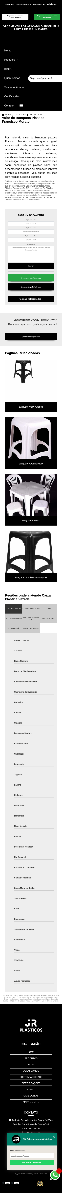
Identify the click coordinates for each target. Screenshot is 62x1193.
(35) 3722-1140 (31, 1132)
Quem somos (12, 78)
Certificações (12, 96)
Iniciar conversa (31, 1162)
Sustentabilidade (14, 87)
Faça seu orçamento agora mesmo (15, 17)
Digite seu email (31, 228)
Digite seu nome (31, 220)
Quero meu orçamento (31, 336)
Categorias (20, 115)
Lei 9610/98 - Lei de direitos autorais (45, 1001)
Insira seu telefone (17, 1151)
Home (7, 50)
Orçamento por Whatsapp (31, 278)
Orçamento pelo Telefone (31, 287)
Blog (7, 68)
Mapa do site (31, 1102)
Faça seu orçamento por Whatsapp (47, 17)
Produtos (9, 59)
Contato (9, 105)
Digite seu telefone (31, 236)
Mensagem (31, 244)
